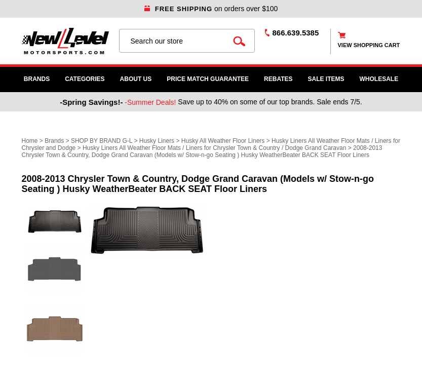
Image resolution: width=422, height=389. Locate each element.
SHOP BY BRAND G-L (101, 140)
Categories (84, 79)
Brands (37, 79)
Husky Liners (156, 140)
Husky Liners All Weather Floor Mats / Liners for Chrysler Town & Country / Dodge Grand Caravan (214, 147)
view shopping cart (369, 45)
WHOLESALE (379, 79)
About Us (136, 79)
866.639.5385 (296, 32)
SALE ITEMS (326, 79)
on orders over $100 (211, 9)
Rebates (278, 79)
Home (30, 140)
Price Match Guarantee (208, 79)
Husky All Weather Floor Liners (223, 140)
